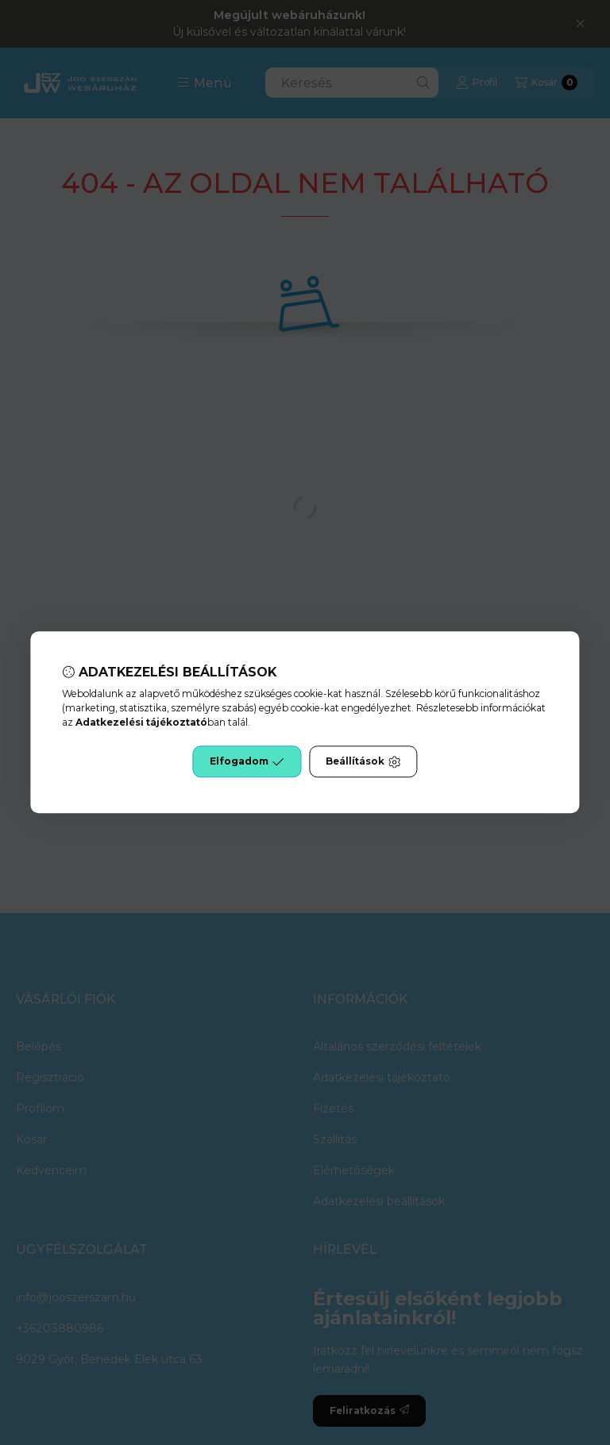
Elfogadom (247, 762)
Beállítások (363, 762)
